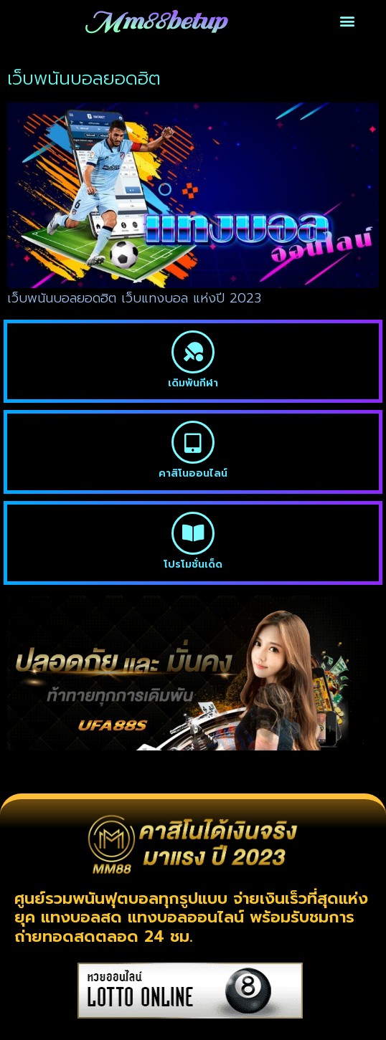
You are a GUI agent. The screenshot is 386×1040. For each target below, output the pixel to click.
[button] (347, 21)
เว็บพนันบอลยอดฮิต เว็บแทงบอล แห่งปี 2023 (134, 298)
